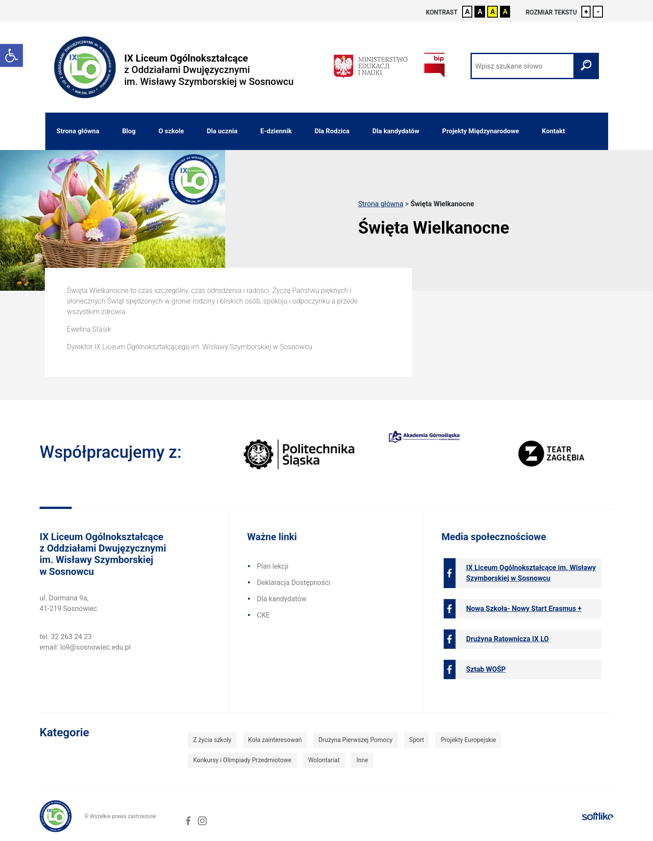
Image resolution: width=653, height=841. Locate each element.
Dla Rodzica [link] (331, 131)
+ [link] (586, 11)
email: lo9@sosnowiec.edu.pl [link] (85, 647)
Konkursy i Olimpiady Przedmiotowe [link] (242, 760)
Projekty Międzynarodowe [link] (480, 131)
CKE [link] (263, 615)
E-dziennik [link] (276, 131)
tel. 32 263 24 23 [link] (66, 637)
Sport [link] (416, 739)
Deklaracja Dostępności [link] (293, 582)
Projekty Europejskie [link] (468, 739)
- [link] (597, 11)
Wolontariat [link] (324, 760)
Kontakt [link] (553, 131)
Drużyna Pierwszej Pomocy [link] (355, 739)
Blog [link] (129, 131)
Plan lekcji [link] (272, 566)
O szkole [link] (171, 131)
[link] (11, 55)
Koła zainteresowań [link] (275, 739)
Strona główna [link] (78, 131)
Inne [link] (362, 760)
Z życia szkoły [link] (212, 739)
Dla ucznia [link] (222, 131)
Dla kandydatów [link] (396, 131)
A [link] (467, 11)
